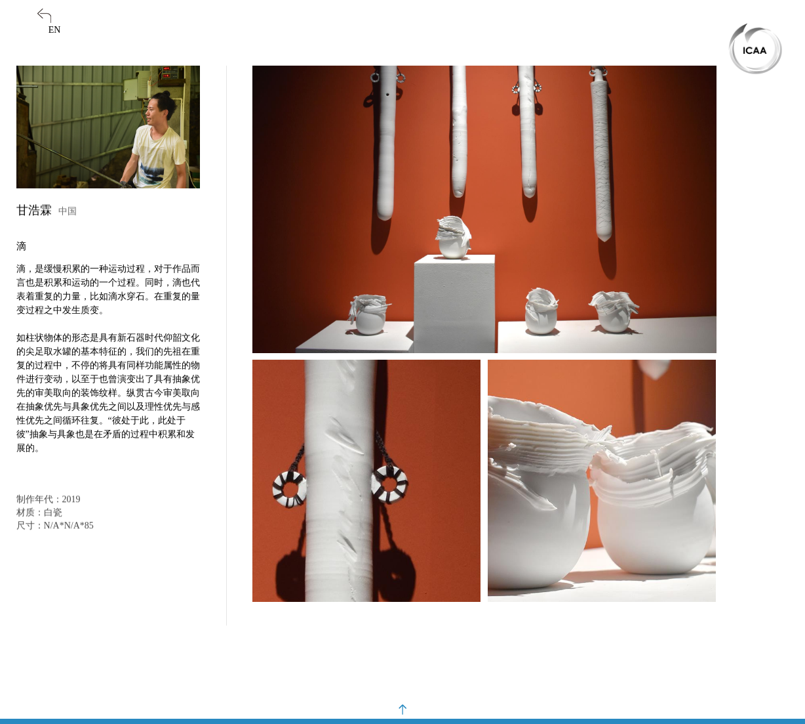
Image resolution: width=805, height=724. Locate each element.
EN (55, 30)
